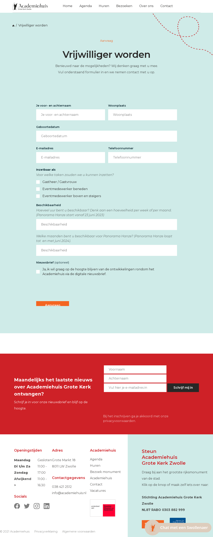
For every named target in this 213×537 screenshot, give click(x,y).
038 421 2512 (62, 487)
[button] (185, 6)
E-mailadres (44, 148)
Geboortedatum (47, 127)
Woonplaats (117, 105)
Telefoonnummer (120, 148)
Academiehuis (101, 478)
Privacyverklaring (46, 531)
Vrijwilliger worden (33, 25)
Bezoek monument (105, 472)
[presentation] (66, 288)
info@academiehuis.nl (69, 493)
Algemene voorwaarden (78, 531)
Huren (95, 465)
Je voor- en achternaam (53, 105)
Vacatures (98, 491)
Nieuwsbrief (52, 262)
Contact (96, 484)
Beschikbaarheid (48, 205)
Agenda (96, 459)
